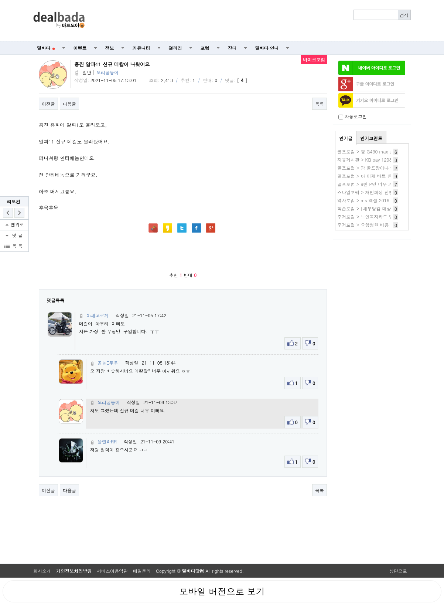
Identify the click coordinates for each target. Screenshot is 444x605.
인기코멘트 (371, 138)
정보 (109, 48)
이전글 (48, 104)
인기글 (345, 138)
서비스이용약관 (112, 571)
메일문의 (142, 571)
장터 (232, 48)
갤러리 (175, 48)
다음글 (69, 104)
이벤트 (80, 48)
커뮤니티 (141, 48)
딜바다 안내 (267, 48)
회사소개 (42, 571)
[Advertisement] (252, 21)
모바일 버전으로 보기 (222, 591)
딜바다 (46, 48)
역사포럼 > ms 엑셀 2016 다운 (368, 200)
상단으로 (398, 571)
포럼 (205, 48)
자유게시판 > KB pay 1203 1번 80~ (373, 159)
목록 (319, 104)
